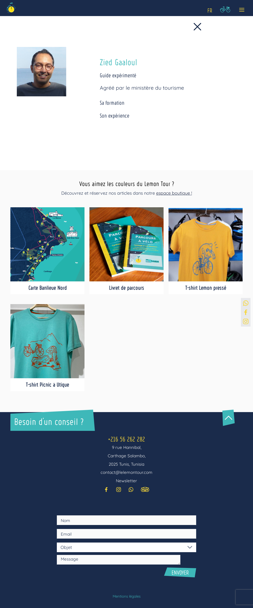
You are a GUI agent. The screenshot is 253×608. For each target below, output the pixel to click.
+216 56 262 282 (126, 439)
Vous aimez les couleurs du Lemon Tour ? (126, 183)
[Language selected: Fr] (209, 9)
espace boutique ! (174, 193)
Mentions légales (127, 596)
